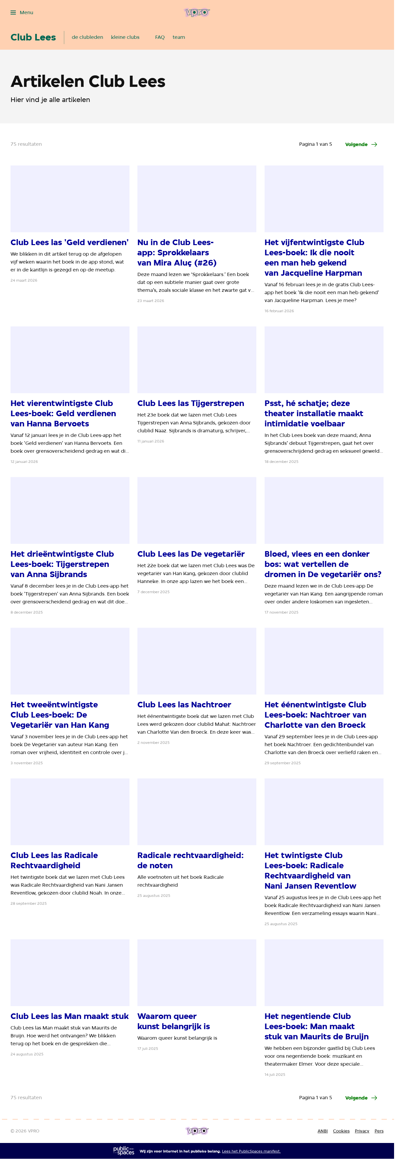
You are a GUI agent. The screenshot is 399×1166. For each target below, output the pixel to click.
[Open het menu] (22, 12)
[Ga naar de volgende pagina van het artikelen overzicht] (362, 144)
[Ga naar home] (197, 12)
